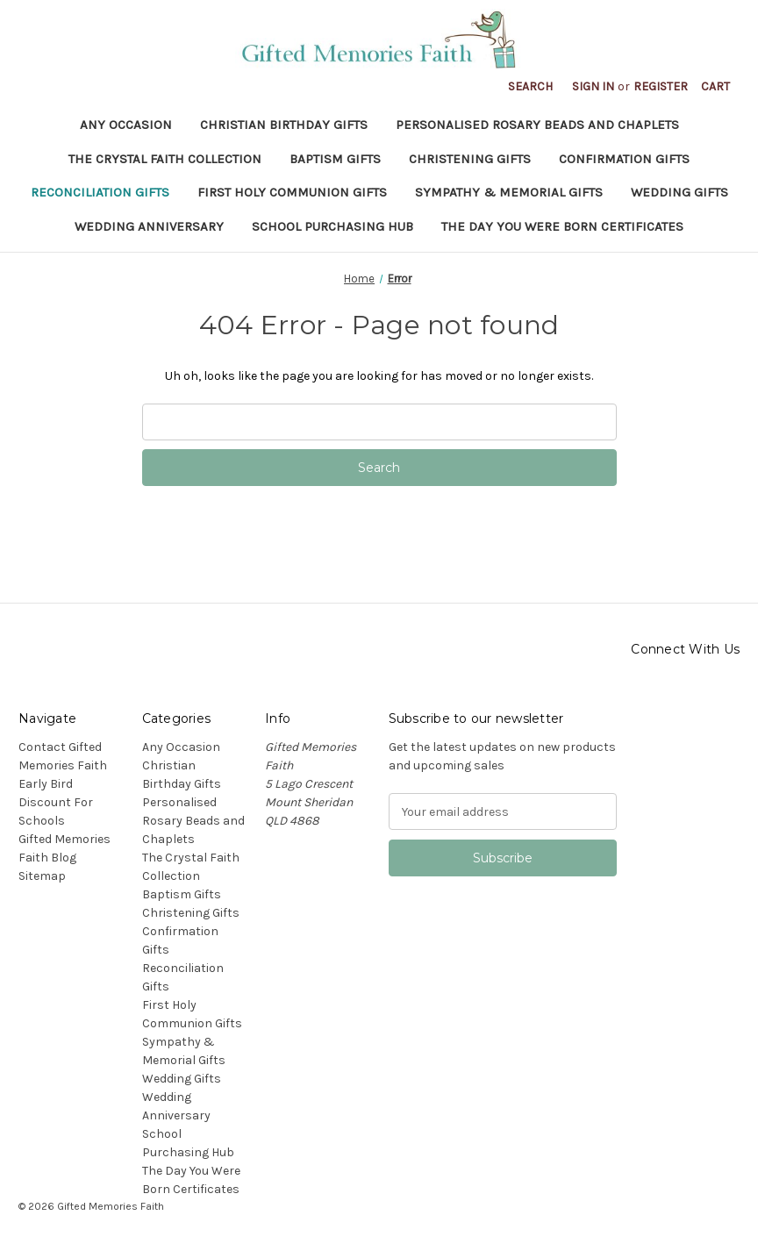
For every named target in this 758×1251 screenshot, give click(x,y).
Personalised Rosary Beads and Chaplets (537, 124)
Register (660, 86)
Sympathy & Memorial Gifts (509, 192)
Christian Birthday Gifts (284, 124)
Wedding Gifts (679, 192)
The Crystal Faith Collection (164, 159)
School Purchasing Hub (332, 226)
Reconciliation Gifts (100, 192)
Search (530, 86)
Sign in (593, 86)
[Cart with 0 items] (715, 86)
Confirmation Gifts (624, 159)
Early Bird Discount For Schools (55, 802)
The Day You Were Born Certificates (562, 226)
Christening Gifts (470, 159)
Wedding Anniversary (149, 226)
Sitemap (42, 876)
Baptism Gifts (335, 159)
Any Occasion (126, 124)
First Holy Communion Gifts (292, 192)
